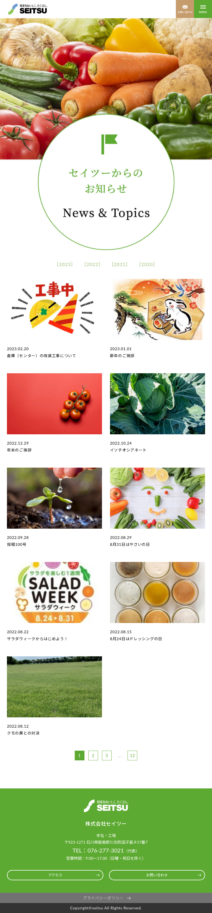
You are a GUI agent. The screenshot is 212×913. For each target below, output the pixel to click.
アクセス (55, 875)
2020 (147, 264)
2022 (92, 264)
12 (132, 755)
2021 (120, 264)
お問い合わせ (185, 12)
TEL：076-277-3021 (98, 850)
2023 (65, 264)
